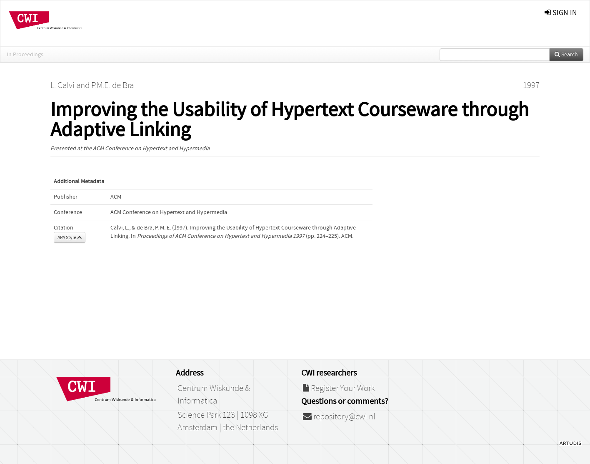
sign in (561, 12)
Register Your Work (339, 388)
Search (566, 54)
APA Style (70, 237)
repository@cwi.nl (339, 417)
